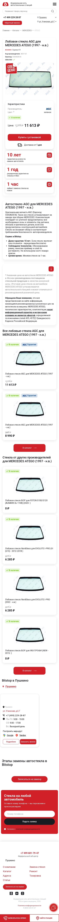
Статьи (6, 880)
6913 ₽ (8, 556)
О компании (9, 867)
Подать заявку (29, 821)
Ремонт (33, 871)
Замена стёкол (37, 867)
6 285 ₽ (10, 559)
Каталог (7, 871)
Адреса (7, 875)
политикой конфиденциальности (28, 829)
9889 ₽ (8, 432)
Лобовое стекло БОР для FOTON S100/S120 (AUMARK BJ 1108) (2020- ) (26, 501)
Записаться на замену (29, 779)
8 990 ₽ (10, 435)
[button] (11, 686)
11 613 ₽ (10, 384)
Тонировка (35, 875)
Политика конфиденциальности (29, 906)
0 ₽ (7, 508)
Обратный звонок (12, 23)
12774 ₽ (8, 381)
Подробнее (11, 742)
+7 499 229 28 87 (12, 17)
